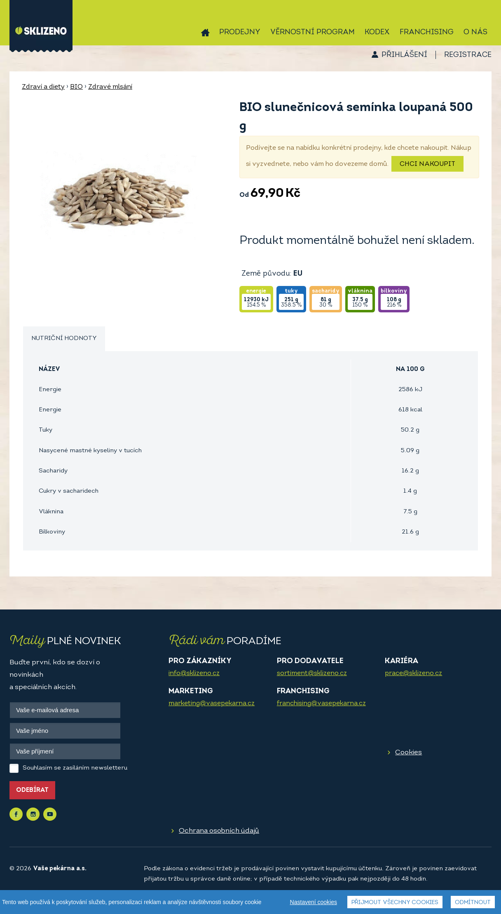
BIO (76, 87)
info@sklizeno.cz (194, 673)
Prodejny (239, 32)
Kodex (377, 32)
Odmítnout (473, 903)
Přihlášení (404, 55)
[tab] (64, 339)
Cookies (408, 752)
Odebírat (32, 790)
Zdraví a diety (43, 87)
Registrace (468, 55)
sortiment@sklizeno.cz (312, 673)
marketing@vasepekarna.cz (212, 703)
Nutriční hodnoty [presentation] (64, 338)
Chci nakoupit (427, 164)
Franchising (427, 32)
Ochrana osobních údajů (219, 830)
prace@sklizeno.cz (413, 673)
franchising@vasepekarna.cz (321, 703)
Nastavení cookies (313, 902)
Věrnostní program (312, 32)
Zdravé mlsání (110, 87)
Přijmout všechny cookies (394, 903)
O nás (475, 32)
